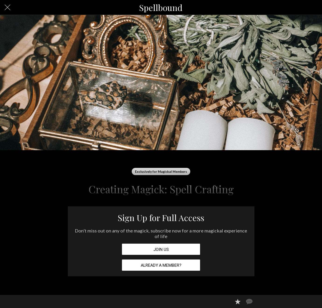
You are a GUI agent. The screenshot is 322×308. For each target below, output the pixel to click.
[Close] (7, 7)
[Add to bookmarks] (237, 301)
